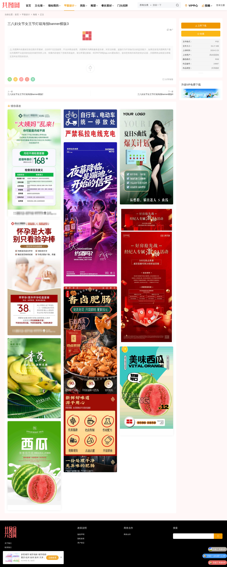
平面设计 (69, 5)
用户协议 (80, 543)
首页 (28, 5)
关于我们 (8, 543)
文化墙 (39, 5)
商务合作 (127, 534)
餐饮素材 (106, 5)
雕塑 (93, 5)
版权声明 (80, 534)
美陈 (82, 5)
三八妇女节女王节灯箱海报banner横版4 (155, 94)
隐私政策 (80, 539)
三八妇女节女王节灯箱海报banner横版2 (25, 94)
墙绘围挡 (53, 5)
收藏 (200, 33)
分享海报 (167, 79)
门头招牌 (122, 5)
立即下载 (201, 25)
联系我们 (8, 547)
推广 (171, 30)
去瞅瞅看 (52, 557)
